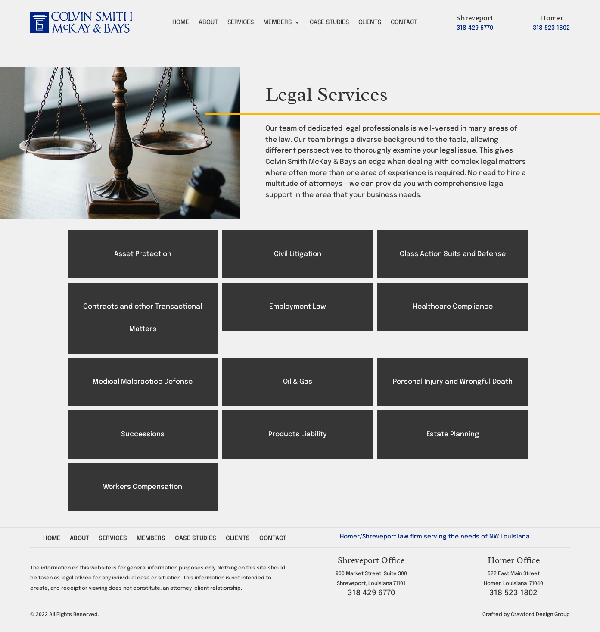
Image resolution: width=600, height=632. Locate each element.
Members (277, 22)
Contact (404, 22)
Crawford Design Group (540, 614)
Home (180, 22)
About (208, 22)
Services (240, 22)
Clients (369, 22)
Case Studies (329, 22)
